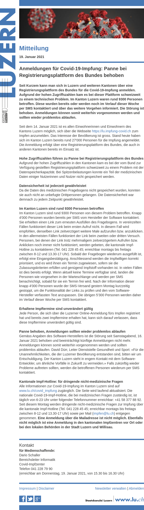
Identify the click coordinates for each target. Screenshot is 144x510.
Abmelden (136, 488)
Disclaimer (46, 488)
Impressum (27, 488)
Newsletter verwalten (110, 488)
